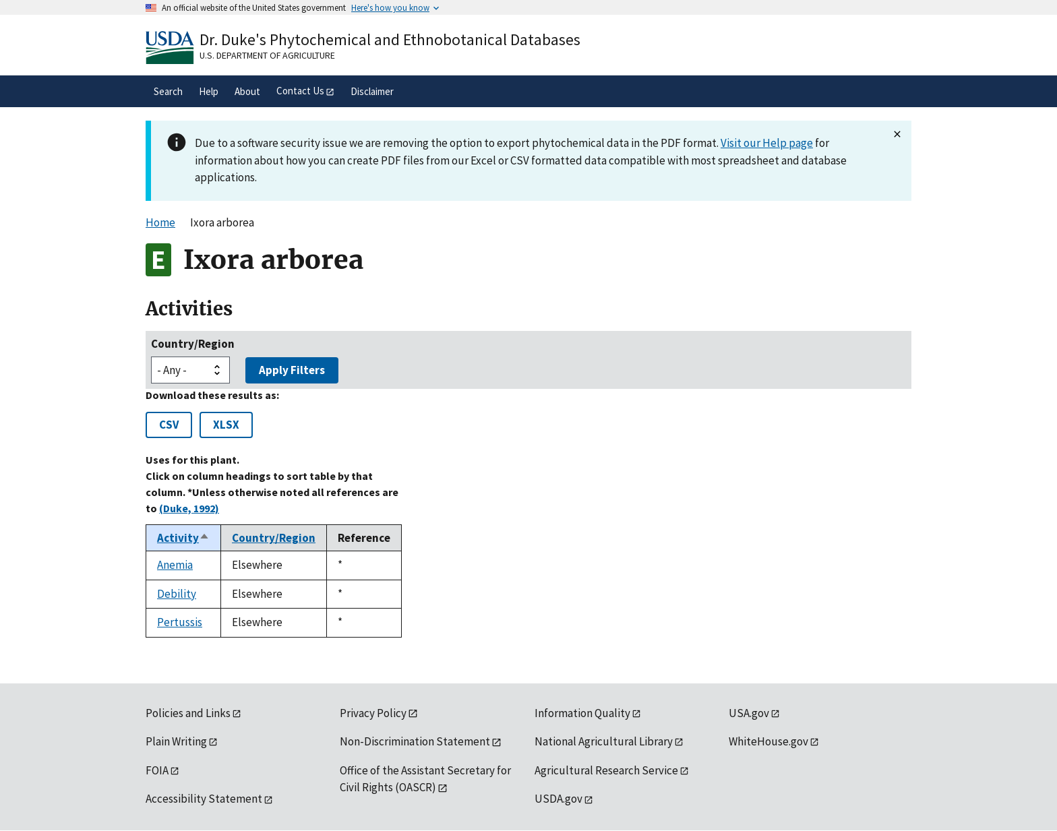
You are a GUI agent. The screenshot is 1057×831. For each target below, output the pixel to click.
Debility (176, 593)
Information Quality (582, 713)
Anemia (175, 564)
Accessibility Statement (204, 798)
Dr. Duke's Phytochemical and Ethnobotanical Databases (390, 39)
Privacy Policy (373, 713)
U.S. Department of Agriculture (267, 55)
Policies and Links (188, 713)
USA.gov (749, 713)
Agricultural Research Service (606, 770)
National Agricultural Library (604, 741)
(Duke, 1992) (189, 508)
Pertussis (179, 622)
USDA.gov (558, 798)
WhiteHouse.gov (768, 741)
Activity (183, 537)
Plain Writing (176, 741)
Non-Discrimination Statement (415, 741)
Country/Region (193, 343)
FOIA (157, 770)
